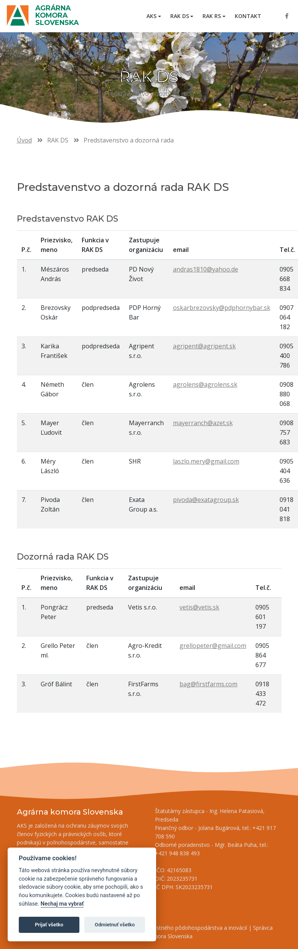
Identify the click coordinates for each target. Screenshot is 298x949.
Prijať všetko (49, 924)
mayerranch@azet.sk (203, 423)
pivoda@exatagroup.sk (206, 499)
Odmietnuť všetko (115, 924)
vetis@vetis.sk (199, 607)
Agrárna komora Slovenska (57, 15)
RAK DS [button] (179, 16)
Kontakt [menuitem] (248, 16)
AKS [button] (151, 16)
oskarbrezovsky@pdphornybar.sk (221, 307)
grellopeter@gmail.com (212, 645)
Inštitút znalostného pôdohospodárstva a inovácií (185, 927)
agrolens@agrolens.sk (205, 384)
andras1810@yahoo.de (205, 269)
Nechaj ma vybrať (62, 904)
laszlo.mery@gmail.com (206, 461)
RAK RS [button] (212, 16)
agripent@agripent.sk (204, 346)
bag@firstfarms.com (208, 684)
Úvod (24, 140)
